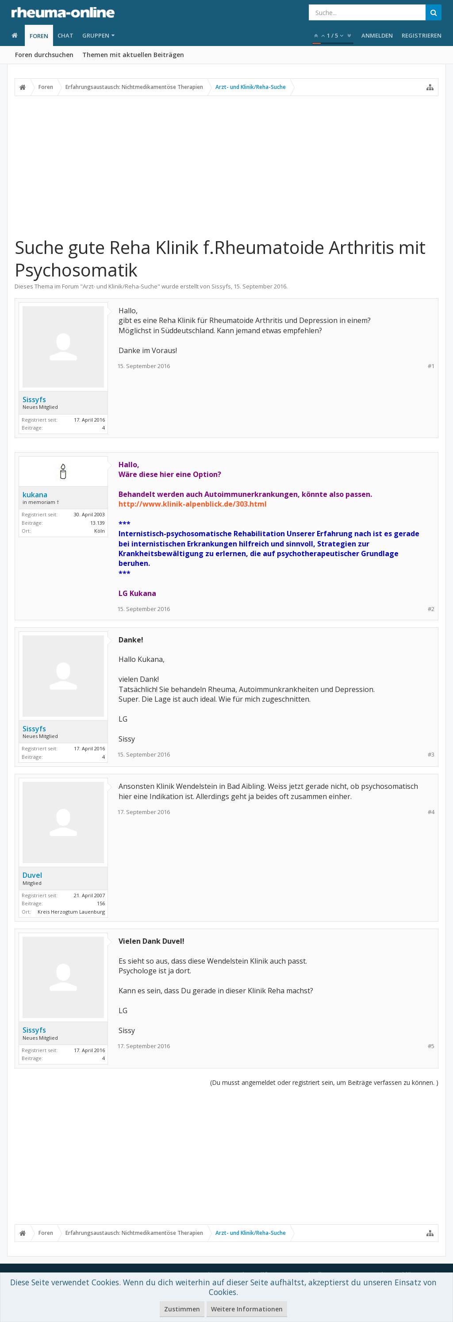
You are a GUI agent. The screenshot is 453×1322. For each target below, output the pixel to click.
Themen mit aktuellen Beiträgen (133, 54)
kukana (35, 494)
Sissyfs (221, 286)
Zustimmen (182, 1309)
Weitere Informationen (247, 1309)
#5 (431, 1046)
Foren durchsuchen (44, 54)
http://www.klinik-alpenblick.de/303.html (193, 504)
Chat (65, 35)
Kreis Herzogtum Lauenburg (71, 911)
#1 (431, 366)
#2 (431, 609)
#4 (431, 812)
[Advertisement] (226, 162)
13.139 (97, 522)
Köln (99, 530)
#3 (431, 754)
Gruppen (95, 35)
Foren (39, 36)
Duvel (32, 875)
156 (101, 903)
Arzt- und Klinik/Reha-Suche (120, 286)
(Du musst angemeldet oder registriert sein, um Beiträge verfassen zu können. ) (324, 1082)
